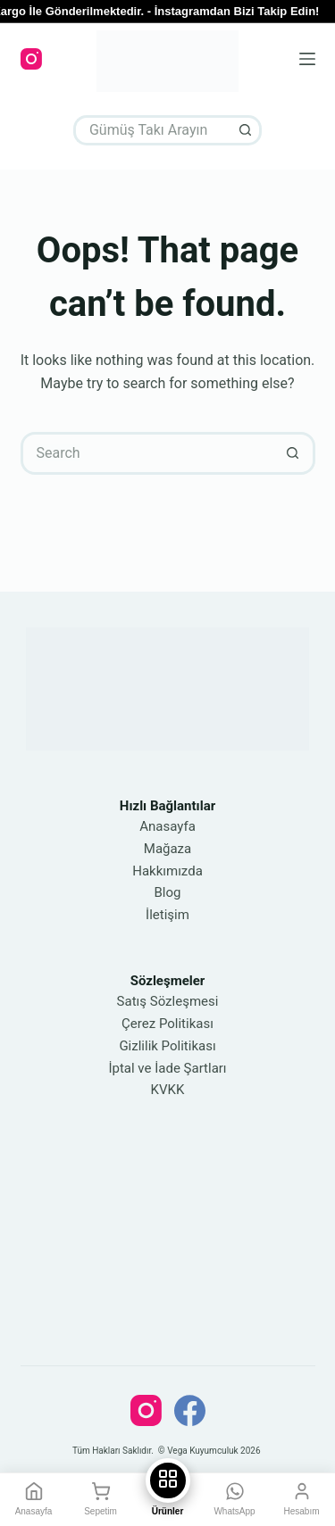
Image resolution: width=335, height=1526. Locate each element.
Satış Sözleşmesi (168, 1001)
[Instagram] (31, 59)
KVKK (168, 1090)
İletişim (167, 915)
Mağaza (167, 849)
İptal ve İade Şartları (167, 1068)
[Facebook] (189, 1410)
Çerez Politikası (167, 1024)
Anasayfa (167, 826)
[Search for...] (152, 130)
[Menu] (307, 59)
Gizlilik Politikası (167, 1046)
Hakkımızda (167, 871)
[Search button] (246, 130)
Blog (168, 892)
